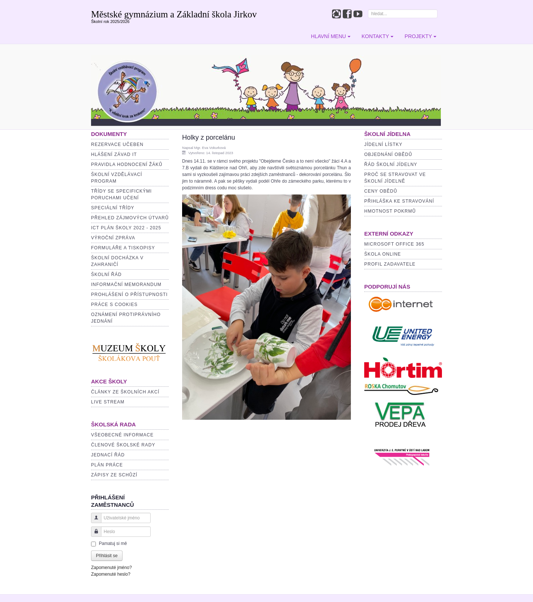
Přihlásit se (107, 555)
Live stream (107, 402)
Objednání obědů (388, 154)
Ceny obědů (380, 191)
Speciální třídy (112, 207)
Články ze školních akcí (125, 392)
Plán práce (107, 465)
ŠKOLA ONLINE (382, 254)
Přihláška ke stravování (399, 201)
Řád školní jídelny (390, 164)
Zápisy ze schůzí (114, 475)
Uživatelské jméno (93, 521)
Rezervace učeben (117, 144)
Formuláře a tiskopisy (123, 247)
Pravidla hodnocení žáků (126, 164)
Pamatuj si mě (113, 543)
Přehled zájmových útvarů (130, 217)
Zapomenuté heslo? (110, 574)
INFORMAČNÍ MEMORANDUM (126, 284)
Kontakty (377, 36)
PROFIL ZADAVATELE (390, 264)
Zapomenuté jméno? (111, 567)
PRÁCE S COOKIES (114, 304)
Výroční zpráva (113, 237)
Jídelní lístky (383, 144)
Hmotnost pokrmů (390, 211)
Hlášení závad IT (114, 154)
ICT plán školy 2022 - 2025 (126, 227)
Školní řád (106, 274)
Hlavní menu (331, 36)
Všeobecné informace (122, 435)
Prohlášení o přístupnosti (129, 294)
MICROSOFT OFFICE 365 (394, 244)
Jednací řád (108, 455)
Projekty (420, 36)
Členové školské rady (123, 445)
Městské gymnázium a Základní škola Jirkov (174, 14)
